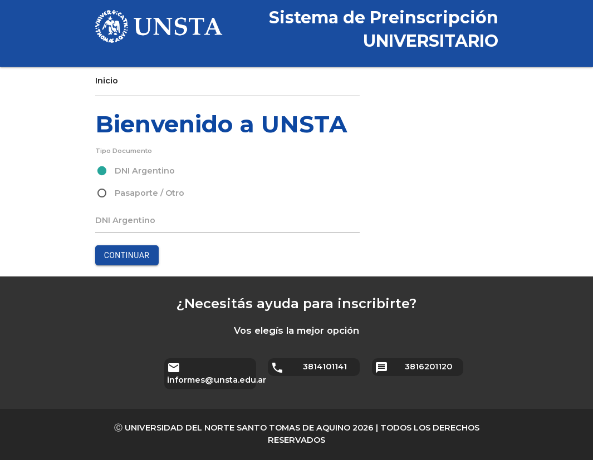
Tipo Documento (123, 151)
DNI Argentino (125, 220)
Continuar (127, 255)
